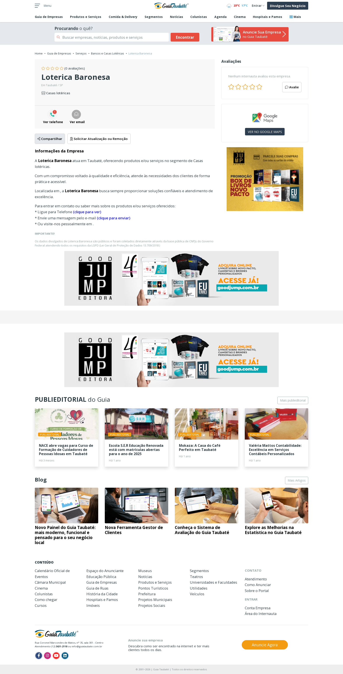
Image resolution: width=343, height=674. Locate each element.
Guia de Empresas (59, 53)
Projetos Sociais (151, 605)
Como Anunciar (258, 584)
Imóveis (93, 605)
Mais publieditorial (293, 400)
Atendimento (256, 578)
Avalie (292, 87)
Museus (145, 570)
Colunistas (198, 17)
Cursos (41, 605)
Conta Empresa (257, 607)
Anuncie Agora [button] (265, 644)
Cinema (240, 17)
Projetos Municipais (155, 599)
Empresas (49, 17)
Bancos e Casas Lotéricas (107, 53)
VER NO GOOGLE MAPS (265, 132)
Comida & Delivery (123, 17)
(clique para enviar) (113, 217)
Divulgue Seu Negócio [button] (288, 5)
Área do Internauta (260, 613)
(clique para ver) (87, 211)
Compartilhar (49, 138)
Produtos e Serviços (85, 17)
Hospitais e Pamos (267, 17)
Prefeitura (147, 593)
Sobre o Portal (257, 590)
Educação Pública (101, 576)
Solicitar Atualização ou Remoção (99, 138)
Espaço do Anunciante (105, 570)
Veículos (197, 593)
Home (39, 53)
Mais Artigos (297, 480)
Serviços (81, 53)
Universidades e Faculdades (213, 582)
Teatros (196, 576)
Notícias (176, 17)
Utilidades (198, 588)
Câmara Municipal (50, 582)
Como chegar (46, 599)
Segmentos (154, 17)
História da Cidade (102, 593)
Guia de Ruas (97, 588)
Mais (295, 17)
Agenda (220, 17)
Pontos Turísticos (153, 588)
